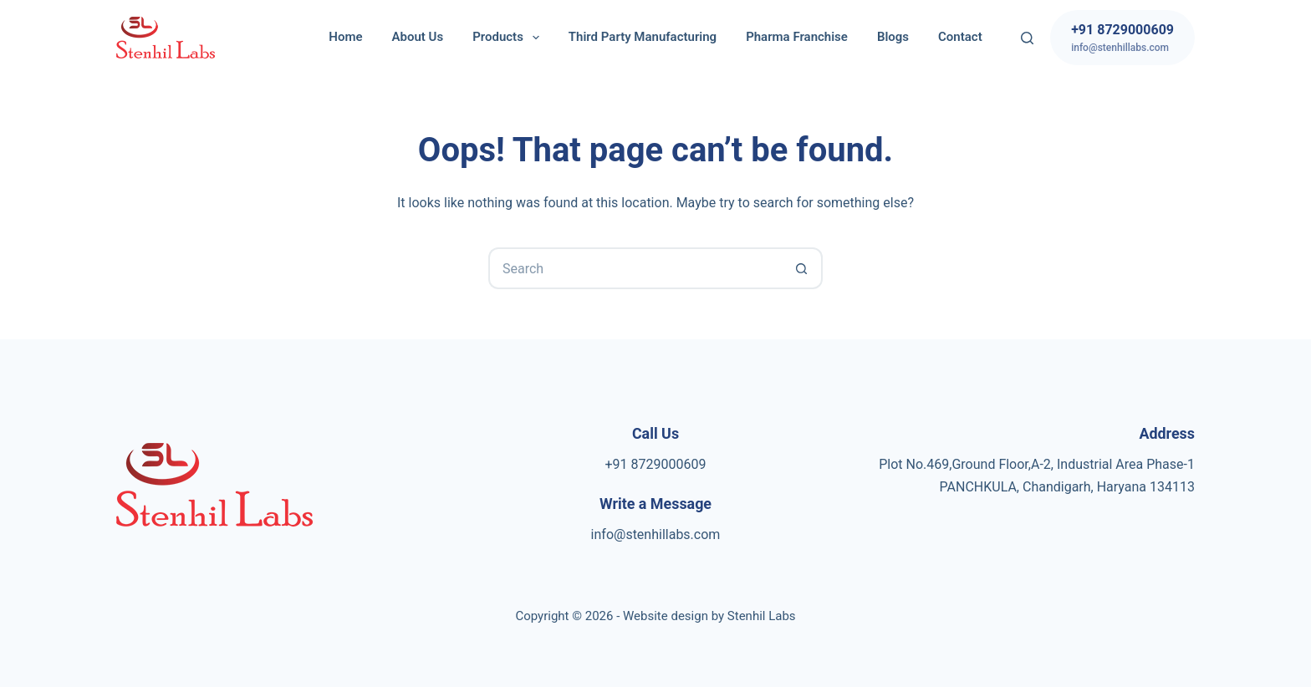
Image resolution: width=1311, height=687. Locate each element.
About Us (418, 36)
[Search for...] (634, 268)
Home (345, 36)
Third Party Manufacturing (643, 36)
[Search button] (802, 268)
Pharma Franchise (797, 36)
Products (509, 38)
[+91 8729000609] (1122, 37)
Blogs (893, 36)
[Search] (1027, 38)
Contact (960, 36)
